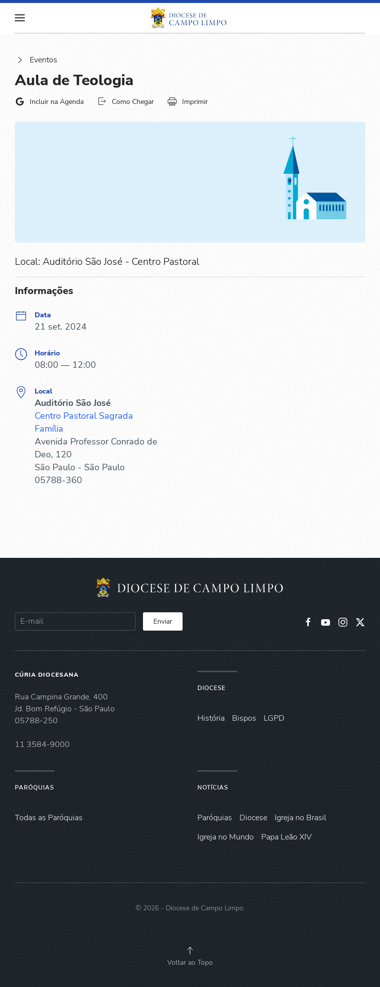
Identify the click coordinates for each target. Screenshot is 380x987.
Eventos (36, 59)
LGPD (274, 718)
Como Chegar (125, 101)
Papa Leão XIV (286, 837)
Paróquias (34, 787)
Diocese (211, 688)
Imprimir (187, 101)
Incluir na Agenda (49, 101)
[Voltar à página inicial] (190, 18)
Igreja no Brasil (301, 817)
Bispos (244, 718)
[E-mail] (75, 621)
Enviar (162, 621)
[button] (20, 18)
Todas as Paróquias (49, 817)
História (211, 718)
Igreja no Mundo (225, 837)
